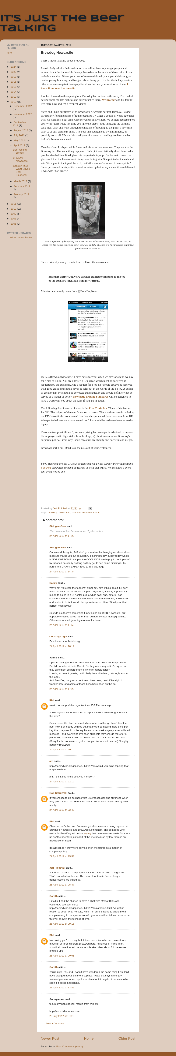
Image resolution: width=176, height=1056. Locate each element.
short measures (91, 512)
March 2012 (21, 181)
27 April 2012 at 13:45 (61, 987)
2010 (14, 208)
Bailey (53, 583)
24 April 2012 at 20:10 (61, 749)
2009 (14, 213)
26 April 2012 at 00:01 (61, 955)
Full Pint (46, 467)
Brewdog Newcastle (20, 159)
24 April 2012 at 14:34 (61, 571)
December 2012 (23, 106)
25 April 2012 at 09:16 (61, 923)
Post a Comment (55, 1023)
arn (51, 761)
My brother (109, 99)
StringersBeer (57, 526)
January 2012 (21, 194)
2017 (14, 76)
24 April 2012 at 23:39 (61, 856)
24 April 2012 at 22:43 (61, 809)
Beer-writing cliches (20, 151)
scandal (76, 512)
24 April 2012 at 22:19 (61, 781)
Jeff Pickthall (57, 867)
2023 (14, 71)
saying (87, 833)
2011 (14, 203)
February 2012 (22, 186)
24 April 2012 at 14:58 (61, 624)
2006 (14, 223)
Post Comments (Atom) (69, 1046)
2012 (14, 101)
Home (88, 1038)
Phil (51, 700)
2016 (14, 81)
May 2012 (20, 140)
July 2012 (19, 135)
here (9, 52)
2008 (14, 218)
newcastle (64, 512)
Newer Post (50, 1038)
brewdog (53, 512)
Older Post (126, 1038)
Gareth (53, 896)
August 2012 (21, 130)
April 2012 (20, 145)
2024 (14, 66)
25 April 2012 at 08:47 (61, 884)
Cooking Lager (58, 636)
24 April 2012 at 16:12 (61, 646)
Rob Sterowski (58, 793)
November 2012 (23, 114)
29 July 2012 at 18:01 (61, 1016)
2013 (14, 96)
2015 (14, 86)
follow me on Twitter (21, 237)
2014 (14, 91)
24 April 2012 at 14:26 (61, 535)
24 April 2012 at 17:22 (61, 688)
